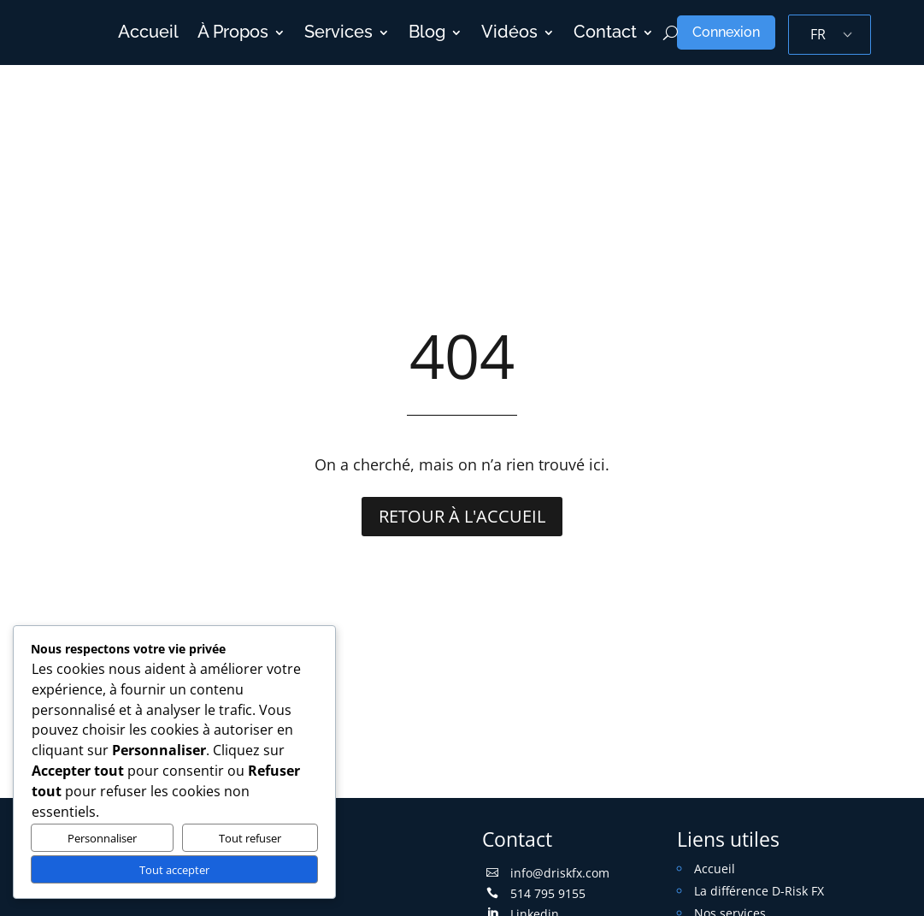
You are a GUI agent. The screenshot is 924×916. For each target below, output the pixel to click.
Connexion (726, 32)
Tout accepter (174, 870)
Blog (427, 32)
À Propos (232, 32)
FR (818, 34)
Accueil (148, 32)
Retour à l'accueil (462, 516)
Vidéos (509, 32)
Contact (605, 32)
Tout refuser (250, 838)
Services (338, 32)
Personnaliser (102, 838)
